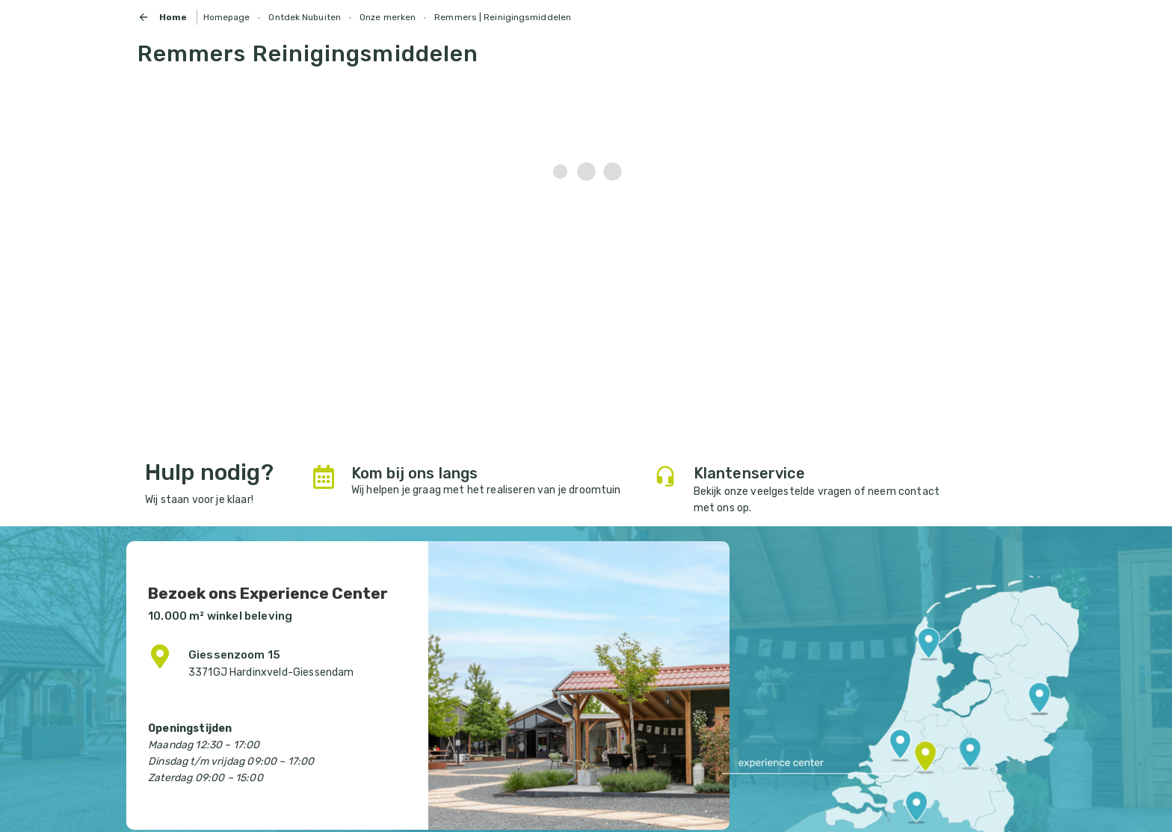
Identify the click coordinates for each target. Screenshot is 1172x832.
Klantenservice (749, 473)
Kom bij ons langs (414, 473)
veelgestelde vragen (800, 491)
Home (163, 17)
